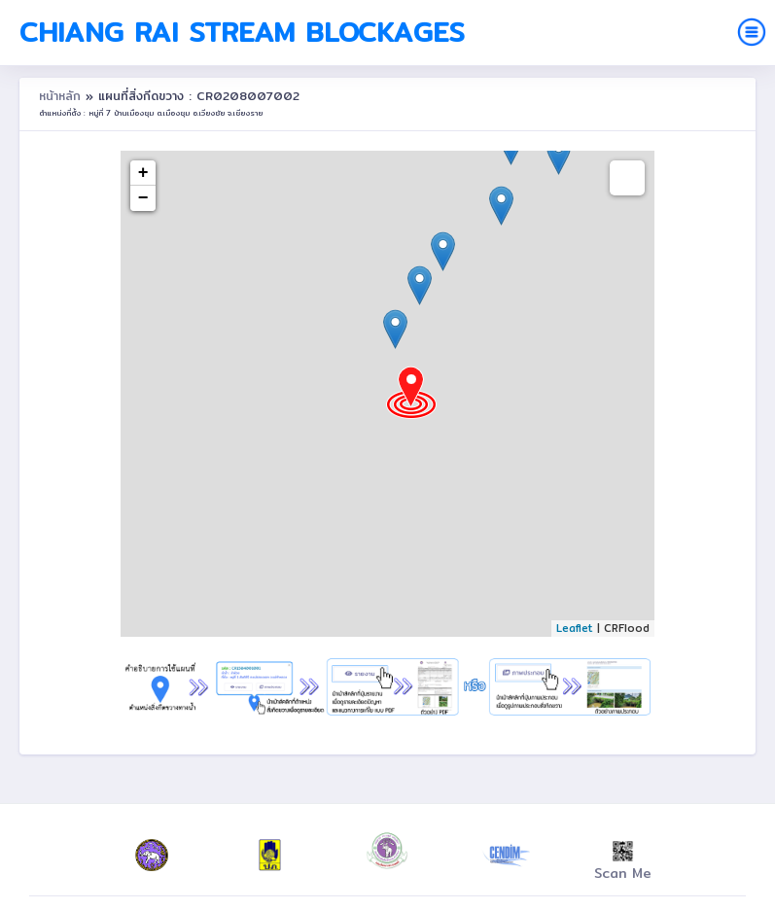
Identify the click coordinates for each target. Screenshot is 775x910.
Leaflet (574, 628)
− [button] (143, 198)
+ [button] (143, 173)
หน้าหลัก (62, 96)
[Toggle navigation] (751, 32)
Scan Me (623, 862)
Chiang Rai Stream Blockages (242, 32)
